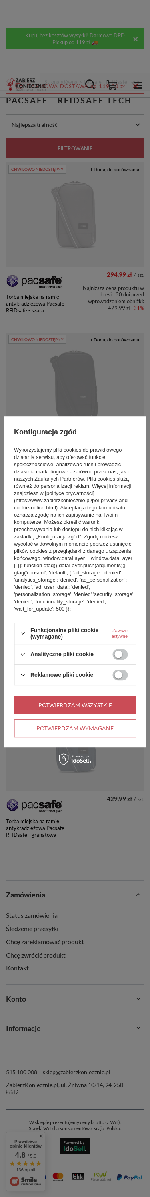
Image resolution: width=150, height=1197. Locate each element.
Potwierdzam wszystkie (75, 705)
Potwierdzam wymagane (75, 728)
